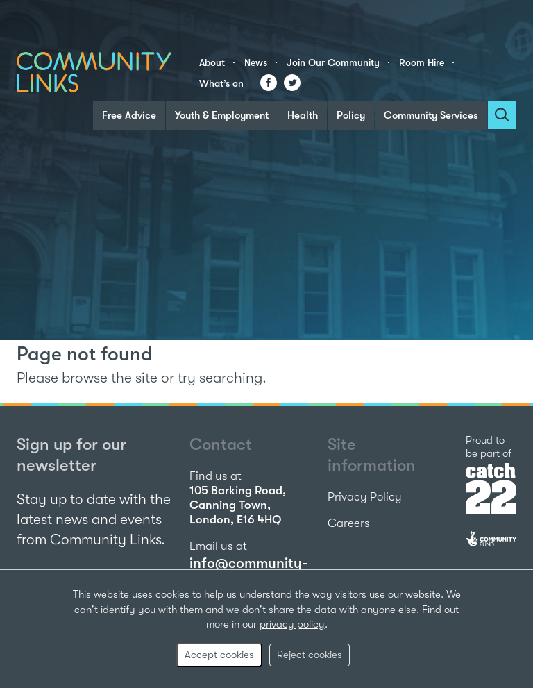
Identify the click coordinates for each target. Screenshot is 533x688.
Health (302, 115)
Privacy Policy (365, 496)
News (255, 62)
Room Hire (421, 62)
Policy (351, 115)
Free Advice (129, 115)
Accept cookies (219, 654)
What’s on (221, 83)
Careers (349, 523)
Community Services (431, 115)
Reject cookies (309, 654)
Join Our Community (333, 62)
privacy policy (292, 624)
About (212, 62)
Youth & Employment (222, 115)
